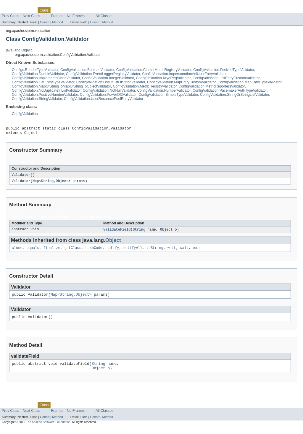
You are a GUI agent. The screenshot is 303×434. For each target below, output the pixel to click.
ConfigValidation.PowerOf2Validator (108, 95)
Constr (44, 22)
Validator (21, 176)
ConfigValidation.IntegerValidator (108, 78)
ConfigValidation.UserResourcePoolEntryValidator (103, 99)
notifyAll (132, 251)
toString (154, 251)
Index (101, 10)
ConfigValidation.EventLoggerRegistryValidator (103, 74)
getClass (73, 251)
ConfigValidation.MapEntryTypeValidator (249, 82)
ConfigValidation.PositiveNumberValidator (45, 95)
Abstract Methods (96, 219)
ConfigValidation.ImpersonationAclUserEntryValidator (184, 74)
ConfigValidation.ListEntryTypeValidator (43, 82)
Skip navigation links (16, 5)
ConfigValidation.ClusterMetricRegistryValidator (153, 70)
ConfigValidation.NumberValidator (164, 90)
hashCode (94, 251)
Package (27, 10)
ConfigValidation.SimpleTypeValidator (168, 95)
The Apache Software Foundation (48, 428)
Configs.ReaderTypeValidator (35, 70)
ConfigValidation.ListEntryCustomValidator (226, 78)
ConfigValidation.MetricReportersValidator (211, 86)
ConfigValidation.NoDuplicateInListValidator (46, 90)
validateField (116, 232)
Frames (57, 16)
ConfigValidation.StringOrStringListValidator (234, 95)
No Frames (76, 16)
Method (57, 22)
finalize (51, 251)
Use (57, 10)
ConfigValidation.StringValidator (37, 99)
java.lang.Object (19, 50)
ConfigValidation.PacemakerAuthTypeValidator (230, 90)
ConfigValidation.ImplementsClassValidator (46, 78)
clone (17, 251)
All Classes (104, 16)
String (47, 183)
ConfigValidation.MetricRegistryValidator (144, 86)
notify (113, 251)
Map (36, 183)
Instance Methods (56, 219)
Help (113, 10)
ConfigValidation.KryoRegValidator (163, 78)
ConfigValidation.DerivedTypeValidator (223, 70)
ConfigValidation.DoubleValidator (38, 74)
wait (171, 251)
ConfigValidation (25, 114)
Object (31, 134)
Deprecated (84, 10)
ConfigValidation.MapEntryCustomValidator (181, 82)
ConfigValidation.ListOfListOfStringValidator (110, 82)
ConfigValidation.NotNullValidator (109, 90)
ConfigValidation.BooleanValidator (87, 70)
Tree (67, 10)
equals (33, 251)
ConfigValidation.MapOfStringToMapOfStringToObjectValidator (61, 86)
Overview (9, 10)
